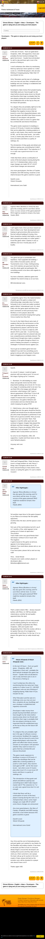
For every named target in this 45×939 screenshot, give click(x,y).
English (17, 23)
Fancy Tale (27, 902)
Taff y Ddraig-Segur (4, 491)
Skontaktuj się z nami (23, 904)
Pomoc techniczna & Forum (10, 10)
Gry (2, 6)
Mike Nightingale (5, 212)
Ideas (23, 23)
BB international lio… (5, 264)
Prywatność (21, 906)
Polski (39, 2)
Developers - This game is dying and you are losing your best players (20, 24)
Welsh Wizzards (5, 58)
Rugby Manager (22, 898)
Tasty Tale (20, 902)
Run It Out (34, 902)
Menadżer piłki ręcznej (36, 900)
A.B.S (4, 662)
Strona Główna (8, 23)
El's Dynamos (5, 304)
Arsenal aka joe (4, 234)
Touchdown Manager (34, 898)
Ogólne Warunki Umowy (37, 904)
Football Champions (23, 900)
